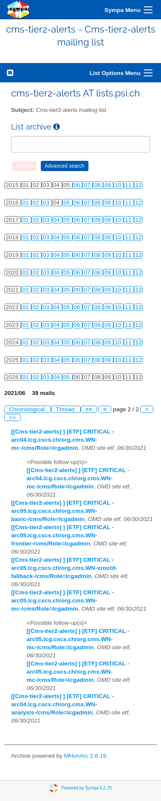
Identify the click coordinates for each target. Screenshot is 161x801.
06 (78, 185)
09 (108, 185)
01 (26, 202)
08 (98, 185)
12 (138, 185)
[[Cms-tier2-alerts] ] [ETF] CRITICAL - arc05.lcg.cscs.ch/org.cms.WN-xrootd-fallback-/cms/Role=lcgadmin (64, 568)
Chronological (27, 409)
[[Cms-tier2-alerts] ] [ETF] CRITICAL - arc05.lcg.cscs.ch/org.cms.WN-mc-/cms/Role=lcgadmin (62, 600)
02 (37, 202)
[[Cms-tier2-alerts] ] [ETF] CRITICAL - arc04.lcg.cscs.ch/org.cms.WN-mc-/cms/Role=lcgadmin (62, 439)
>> (12, 417)
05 (68, 202)
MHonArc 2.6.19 (85, 756)
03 (47, 202)
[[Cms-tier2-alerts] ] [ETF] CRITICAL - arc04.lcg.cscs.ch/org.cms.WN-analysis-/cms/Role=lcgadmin (62, 704)
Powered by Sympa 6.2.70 (86, 788)
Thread (66, 409)
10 (119, 185)
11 (129, 185)
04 (57, 220)
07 (88, 185)
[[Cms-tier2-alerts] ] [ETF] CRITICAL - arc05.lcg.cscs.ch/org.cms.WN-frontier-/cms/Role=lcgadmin (62, 535)
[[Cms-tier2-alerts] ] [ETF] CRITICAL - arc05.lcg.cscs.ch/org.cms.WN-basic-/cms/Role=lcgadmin (62, 511)
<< (88, 409)
